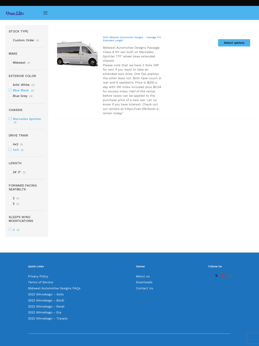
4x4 (16, 150)
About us (143, 276)
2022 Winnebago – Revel (46, 306)
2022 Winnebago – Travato (48, 318)
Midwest (19, 62)
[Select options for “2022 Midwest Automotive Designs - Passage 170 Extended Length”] (234, 42)
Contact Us (144, 288)
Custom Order (23, 40)
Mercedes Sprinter (27, 119)
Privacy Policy (38, 276)
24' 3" (17, 172)
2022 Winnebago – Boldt (46, 300)
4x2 (15, 144)
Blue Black (21, 90)
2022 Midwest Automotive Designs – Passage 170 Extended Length (132, 39)
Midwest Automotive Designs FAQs (54, 288)
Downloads (144, 282)
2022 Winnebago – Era (44, 312)
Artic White (21, 84)
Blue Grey (20, 96)
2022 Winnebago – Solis (46, 294)
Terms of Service (40, 282)
